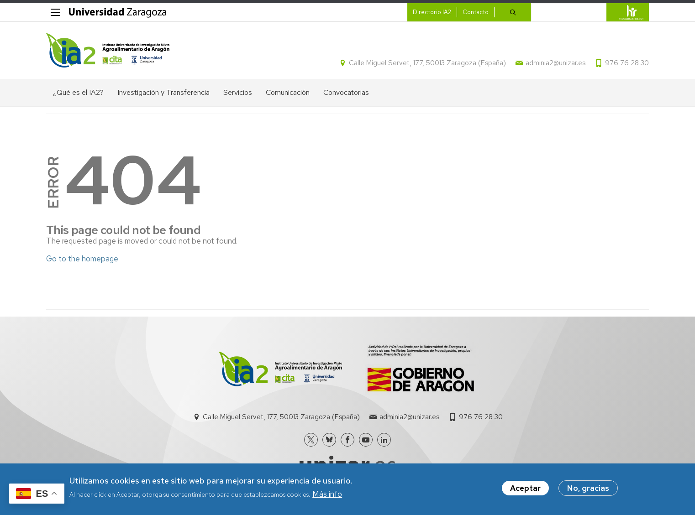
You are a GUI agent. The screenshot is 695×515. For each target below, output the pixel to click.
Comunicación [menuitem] (288, 92)
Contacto (476, 12)
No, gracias (588, 489)
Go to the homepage (82, 259)
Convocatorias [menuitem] (346, 92)
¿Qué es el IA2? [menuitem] (78, 92)
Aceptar (525, 489)
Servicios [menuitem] (237, 92)
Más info (327, 494)
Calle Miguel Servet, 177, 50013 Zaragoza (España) (427, 63)
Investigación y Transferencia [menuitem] (163, 92)
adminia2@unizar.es (555, 63)
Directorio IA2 (432, 12)
